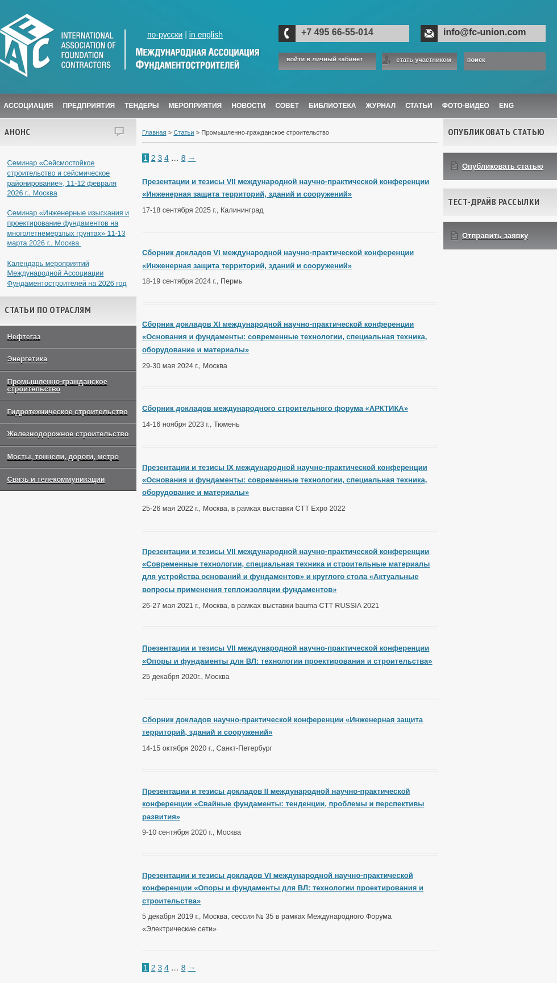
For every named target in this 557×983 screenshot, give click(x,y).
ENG (506, 106)
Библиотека (332, 106)
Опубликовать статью (502, 166)
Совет (287, 106)
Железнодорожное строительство (68, 434)
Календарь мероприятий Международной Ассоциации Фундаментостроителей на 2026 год (67, 274)
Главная (154, 132)
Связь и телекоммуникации (56, 480)
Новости (248, 106)
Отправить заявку (495, 235)
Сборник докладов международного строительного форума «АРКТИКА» (275, 408)
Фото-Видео (465, 106)
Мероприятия (195, 106)
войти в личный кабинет (324, 59)
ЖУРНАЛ (381, 106)
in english (206, 34)
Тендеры (141, 106)
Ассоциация (28, 106)
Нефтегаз (24, 337)
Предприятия (89, 106)
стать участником (423, 59)
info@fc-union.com (484, 32)
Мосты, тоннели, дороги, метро (63, 457)
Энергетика (27, 359)
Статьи (419, 106)
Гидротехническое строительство (67, 412)
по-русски (164, 34)
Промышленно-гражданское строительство (57, 385)
